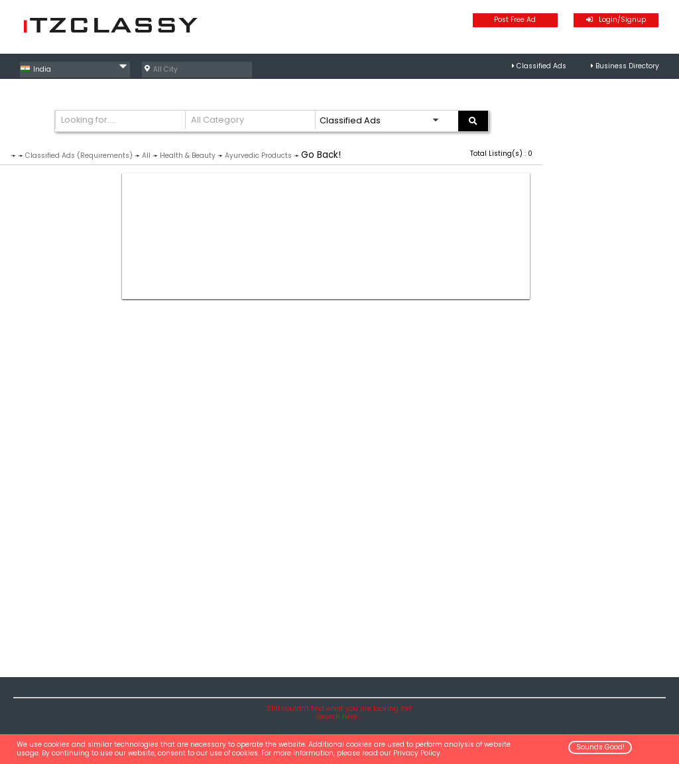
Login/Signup (616, 20)
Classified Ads (541, 66)
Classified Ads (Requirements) (79, 155)
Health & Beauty (188, 155)
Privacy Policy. (417, 753)
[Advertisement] (325, 236)
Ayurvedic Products (258, 155)
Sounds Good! (600, 747)
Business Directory (627, 66)
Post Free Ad (515, 20)
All (146, 155)
